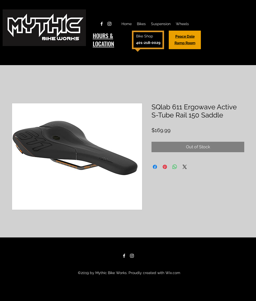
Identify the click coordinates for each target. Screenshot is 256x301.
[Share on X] (185, 167)
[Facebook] (101, 23)
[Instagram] (109, 23)
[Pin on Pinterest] (165, 167)
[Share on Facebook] (155, 167)
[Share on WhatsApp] (175, 167)
